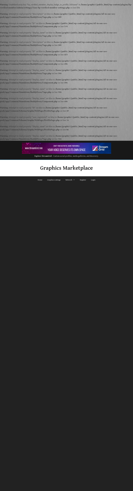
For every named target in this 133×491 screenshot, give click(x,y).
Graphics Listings (54, 180)
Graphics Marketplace (66, 168)
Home (40, 180)
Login (93, 180)
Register (83, 180)
